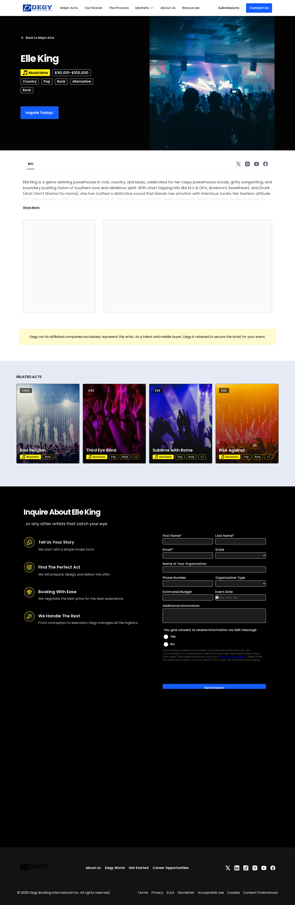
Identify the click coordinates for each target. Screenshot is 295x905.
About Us (168, 8)
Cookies (233, 892)
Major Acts (69, 8)
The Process (119, 8)
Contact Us (259, 8)
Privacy (157, 892)
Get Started (139, 867)
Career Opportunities (171, 867)
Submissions (228, 8)
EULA (170, 892)
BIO (30, 163)
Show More (31, 208)
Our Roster (93, 8)
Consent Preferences (260, 892)
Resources (191, 8)
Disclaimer (186, 892)
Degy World (115, 867)
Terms (143, 892)
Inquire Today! (39, 112)
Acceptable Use (211, 892)
